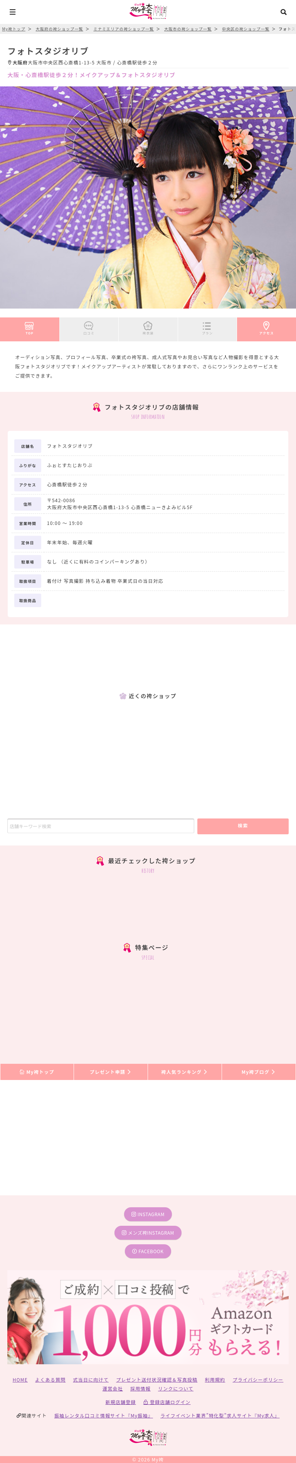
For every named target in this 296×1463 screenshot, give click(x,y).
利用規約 (215, 1379)
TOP (29, 326)
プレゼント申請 (111, 1071)
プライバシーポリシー (258, 1379)
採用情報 (140, 1388)
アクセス (266, 326)
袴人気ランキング (184, 1071)
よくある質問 (50, 1379)
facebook (147, 1251)
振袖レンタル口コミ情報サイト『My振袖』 (103, 1415)
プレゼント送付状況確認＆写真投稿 (156, 1379)
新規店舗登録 (120, 1402)
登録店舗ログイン (167, 1402)
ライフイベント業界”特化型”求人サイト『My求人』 (219, 1415)
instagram (148, 1214)
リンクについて (175, 1388)
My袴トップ (37, 1071)
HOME (20, 1379)
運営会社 (113, 1388)
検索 (243, 825)
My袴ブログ (259, 1071)
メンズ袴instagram (148, 1232)
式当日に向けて (91, 1379)
